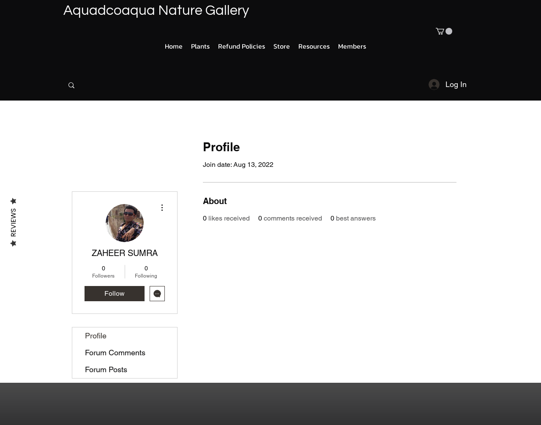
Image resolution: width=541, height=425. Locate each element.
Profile (96, 335)
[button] (444, 31)
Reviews (13, 222)
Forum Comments (115, 352)
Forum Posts (106, 369)
